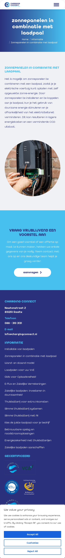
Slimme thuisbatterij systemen (23, 408)
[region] (32, 531)
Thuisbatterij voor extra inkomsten (26, 401)
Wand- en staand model (19, 362)
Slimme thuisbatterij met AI (21, 415)
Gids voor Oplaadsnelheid (20, 376)
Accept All (32, 534)
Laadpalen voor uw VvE (19, 369)
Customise (32, 542)
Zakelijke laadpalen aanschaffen (24, 447)
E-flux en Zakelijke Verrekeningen (25, 383)
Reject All (32, 551)
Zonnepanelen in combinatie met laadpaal (30, 356)
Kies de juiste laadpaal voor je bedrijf (27, 422)
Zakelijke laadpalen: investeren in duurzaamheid (25, 392)
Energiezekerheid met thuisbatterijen (28, 440)
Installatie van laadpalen (20, 349)
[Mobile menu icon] (56, 4)
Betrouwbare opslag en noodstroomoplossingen (19, 431)
